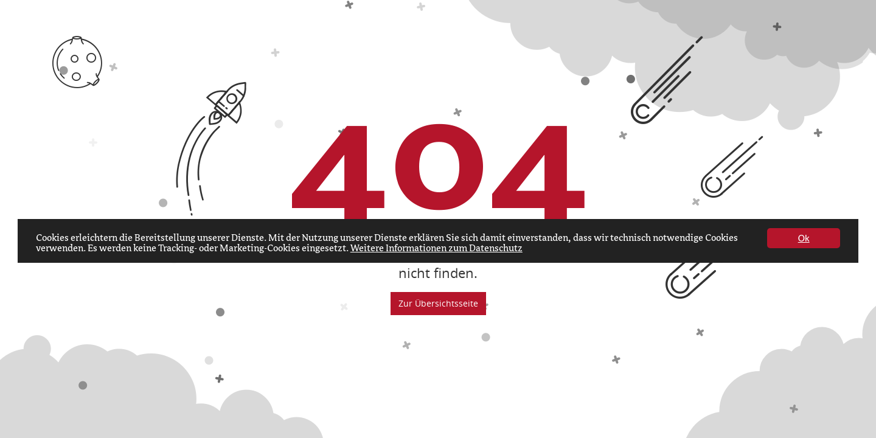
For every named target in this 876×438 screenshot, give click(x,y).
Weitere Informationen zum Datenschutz (436, 249)
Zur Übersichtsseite (438, 303)
